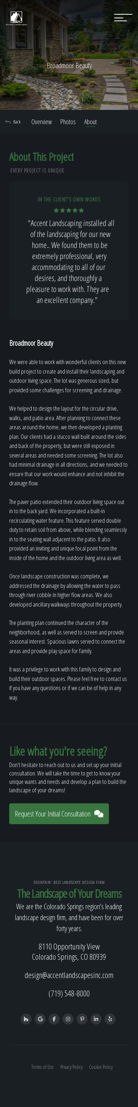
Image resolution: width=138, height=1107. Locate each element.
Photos (68, 121)
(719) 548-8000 (69, 993)
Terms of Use (42, 1066)
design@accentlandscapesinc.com (69, 975)
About (90, 121)
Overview (41, 121)
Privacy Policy (71, 1066)
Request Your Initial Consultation (59, 814)
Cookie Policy (101, 1066)
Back (13, 121)
